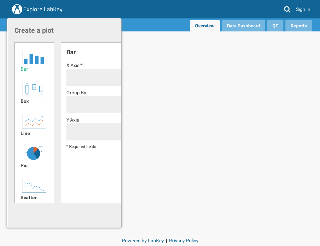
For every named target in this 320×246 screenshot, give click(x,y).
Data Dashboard (243, 25)
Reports (299, 25)
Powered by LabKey (143, 240)
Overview (205, 25)
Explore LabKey (43, 9)
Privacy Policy (184, 240)
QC (275, 25)
